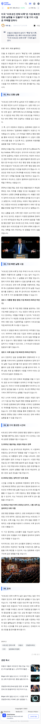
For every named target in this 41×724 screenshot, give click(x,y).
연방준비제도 (30, 645)
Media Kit (19, 712)
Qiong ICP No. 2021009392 (19, 721)
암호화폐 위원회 (14, 649)
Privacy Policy (33, 712)
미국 (4, 649)
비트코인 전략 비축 (9, 645)
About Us (7, 712)
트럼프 (20, 645)
